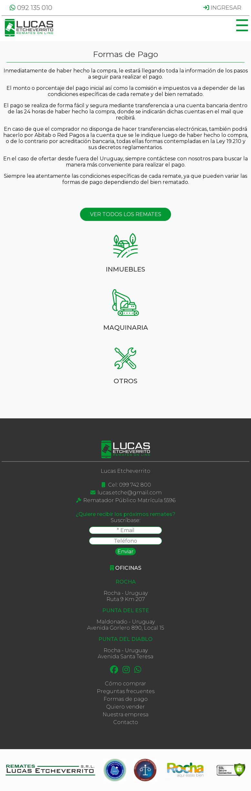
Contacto (125, 722)
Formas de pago (126, 699)
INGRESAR (222, 7)
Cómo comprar (125, 684)
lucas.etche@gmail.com (129, 493)
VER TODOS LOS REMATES (125, 214)
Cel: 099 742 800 (129, 485)
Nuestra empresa (125, 714)
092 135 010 (31, 8)
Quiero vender (125, 707)
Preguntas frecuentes (126, 691)
